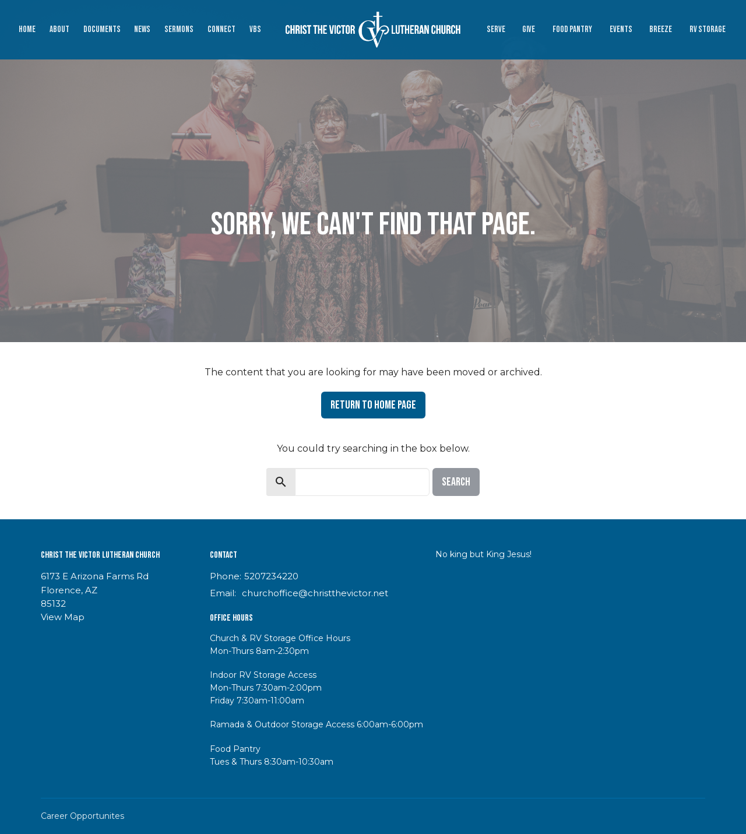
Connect (221, 29)
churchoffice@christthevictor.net (315, 593)
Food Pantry (572, 29)
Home (27, 29)
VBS (255, 29)
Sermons (178, 29)
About (59, 29)
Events (621, 29)
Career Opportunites (82, 816)
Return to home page (373, 405)
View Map (63, 616)
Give (528, 29)
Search (456, 482)
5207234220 (271, 576)
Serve (496, 29)
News (142, 29)
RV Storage (707, 29)
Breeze (660, 29)
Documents (102, 29)
